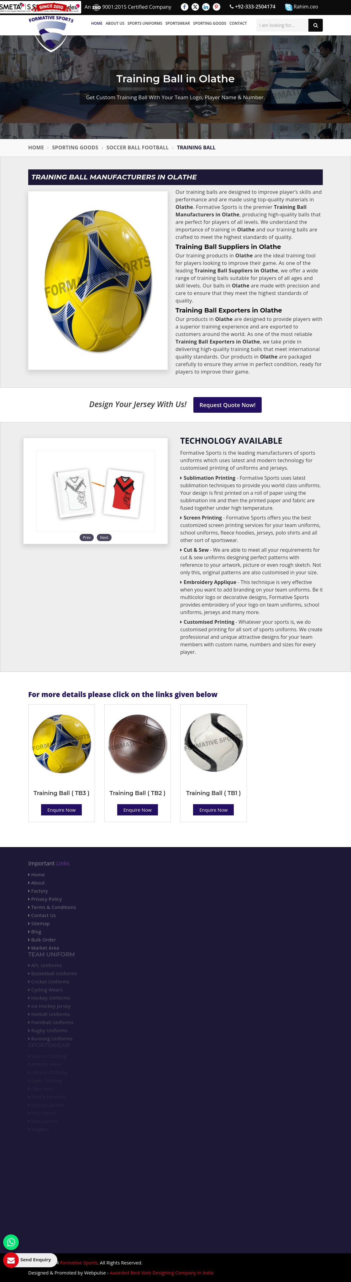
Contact (238, 23)
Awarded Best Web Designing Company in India (161, 1272)
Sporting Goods (209, 23)
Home (96, 23)
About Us (115, 23)
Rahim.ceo (301, 7)
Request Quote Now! (228, 405)
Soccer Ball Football (138, 147)
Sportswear (177, 23)
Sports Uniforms (145, 23)
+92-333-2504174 (252, 6)
